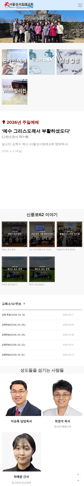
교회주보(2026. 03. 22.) (13, 345)
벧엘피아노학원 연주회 (66, 249)
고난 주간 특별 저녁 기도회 (40, 249)
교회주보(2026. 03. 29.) (13, 334)
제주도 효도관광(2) (37, 284)
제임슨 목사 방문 (8, 249)
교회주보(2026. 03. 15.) (13, 355)
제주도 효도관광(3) (9, 284)
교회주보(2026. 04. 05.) (13, 324)
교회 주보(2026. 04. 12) (13, 314)
